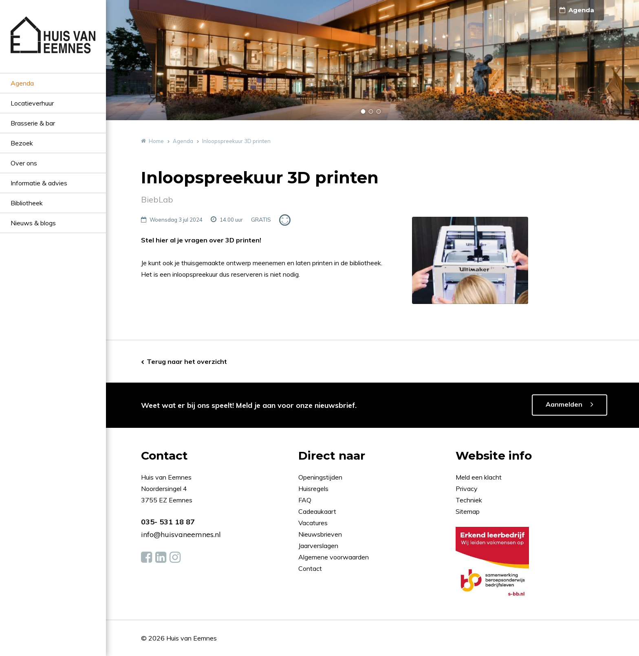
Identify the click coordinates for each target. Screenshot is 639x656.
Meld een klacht (479, 477)
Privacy (467, 488)
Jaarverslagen (319, 546)
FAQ (305, 500)
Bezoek (22, 143)
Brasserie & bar (33, 123)
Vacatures (313, 523)
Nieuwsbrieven (321, 534)
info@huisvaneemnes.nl (181, 534)
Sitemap (468, 511)
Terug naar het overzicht (187, 361)
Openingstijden (320, 477)
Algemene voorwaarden (333, 557)
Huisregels (314, 488)
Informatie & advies (39, 183)
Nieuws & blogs (33, 223)
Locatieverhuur (32, 103)
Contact (310, 568)
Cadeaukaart (318, 511)
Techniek (469, 500)
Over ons (24, 163)
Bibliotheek (27, 203)
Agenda (22, 83)
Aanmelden (564, 404)
